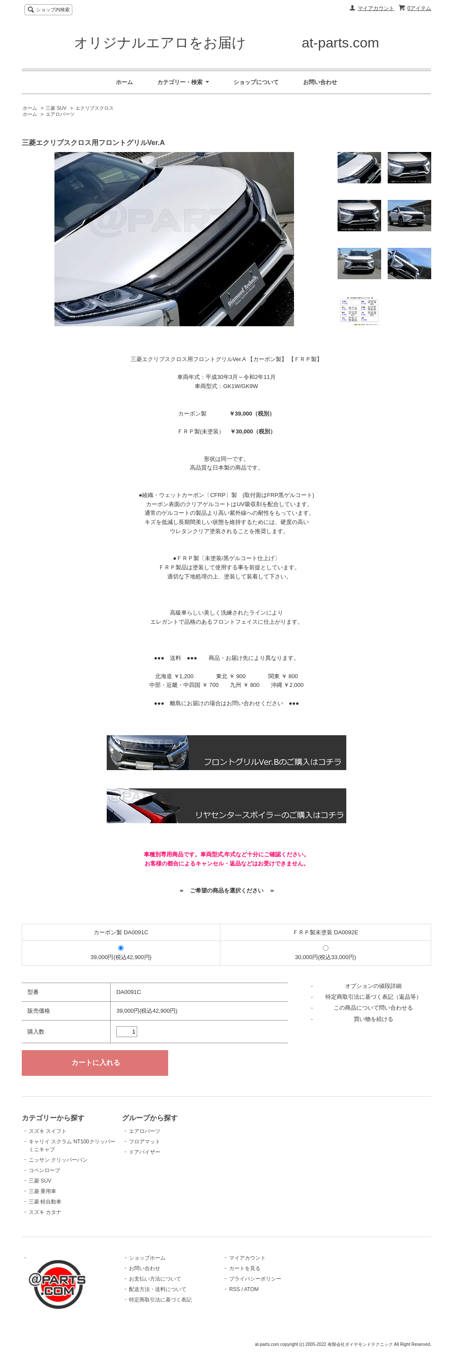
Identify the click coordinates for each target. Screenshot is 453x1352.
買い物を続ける (373, 1019)
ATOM (251, 1289)
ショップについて (256, 82)
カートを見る (244, 1268)
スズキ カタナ (45, 1212)
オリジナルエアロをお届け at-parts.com (226, 43)
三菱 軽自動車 (45, 1202)
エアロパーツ (60, 114)
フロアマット (144, 1142)
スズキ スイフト (48, 1131)
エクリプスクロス (94, 108)
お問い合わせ (320, 82)
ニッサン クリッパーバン (58, 1160)
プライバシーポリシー (255, 1279)
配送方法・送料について (157, 1289)
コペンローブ (44, 1170)
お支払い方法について (155, 1279)
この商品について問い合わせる (373, 1007)
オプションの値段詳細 (373, 986)
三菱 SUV (56, 108)
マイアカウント (376, 8)
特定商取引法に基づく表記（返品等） (373, 997)
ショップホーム (147, 1258)
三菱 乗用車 (42, 1191)
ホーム (124, 82)
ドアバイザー (144, 1152)
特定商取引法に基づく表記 (160, 1300)
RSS (234, 1289)
